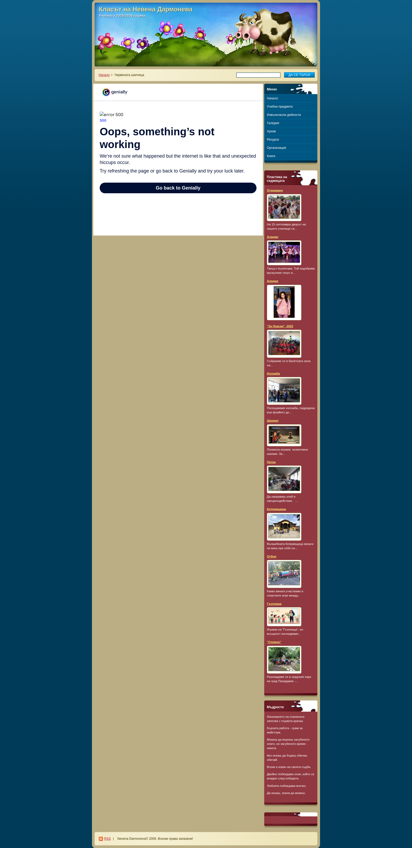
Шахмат (273, 420)
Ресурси (273, 139)
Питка (271, 462)
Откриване (275, 190)
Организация (276, 148)
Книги (271, 156)
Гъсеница (274, 603)
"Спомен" (274, 642)
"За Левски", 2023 (280, 326)
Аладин (272, 236)
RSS (107, 839)
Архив (271, 131)
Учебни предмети (280, 106)
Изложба (273, 373)
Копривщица (276, 509)
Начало (104, 75)
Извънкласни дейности (284, 115)
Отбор (271, 556)
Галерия (273, 123)
